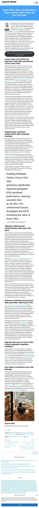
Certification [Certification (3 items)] (15, 484)
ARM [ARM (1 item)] (2, 480)
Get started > (8, 429)
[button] (37, 495)
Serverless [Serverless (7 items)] (29, 490)
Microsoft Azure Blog (28, 434)
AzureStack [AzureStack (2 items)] (4, 484)
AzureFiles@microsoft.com (12, 390)
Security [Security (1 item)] (19, 490)
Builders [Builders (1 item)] (9, 484)
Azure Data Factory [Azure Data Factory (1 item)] (9, 482)
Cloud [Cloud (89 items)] (20, 484)
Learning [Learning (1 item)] (34, 486)
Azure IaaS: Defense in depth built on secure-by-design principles (15, 464)
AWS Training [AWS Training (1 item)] (32, 480)
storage (19, 436)
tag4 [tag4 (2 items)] (12, 492)
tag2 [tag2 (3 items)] (5, 492)
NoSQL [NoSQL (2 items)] (31, 488)
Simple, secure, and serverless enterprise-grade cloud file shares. (19, 54)
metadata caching (9, 156)
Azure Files (14, 31)
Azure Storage (19, 28)
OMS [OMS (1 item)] (35, 488)
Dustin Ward (9, 2)
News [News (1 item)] (27, 488)
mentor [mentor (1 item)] (13, 488)
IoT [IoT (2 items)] (30, 486)
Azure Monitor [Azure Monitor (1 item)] (33, 482)
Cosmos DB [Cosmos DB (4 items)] (4, 486)
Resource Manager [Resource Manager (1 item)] (12, 490)
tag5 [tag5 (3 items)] (15, 492)
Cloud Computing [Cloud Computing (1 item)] (26, 484)
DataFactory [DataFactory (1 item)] (16, 486)
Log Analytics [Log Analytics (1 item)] (4, 488)
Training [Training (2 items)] (19, 492)
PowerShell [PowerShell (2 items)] (3, 490)
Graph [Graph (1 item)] (27, 486)
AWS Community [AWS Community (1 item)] (24, 480)
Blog (13, 436)
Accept (19, 504)
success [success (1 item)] (35, 490)
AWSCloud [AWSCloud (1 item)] (16, 480)
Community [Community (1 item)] (33, 484)
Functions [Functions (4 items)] (23, 486)
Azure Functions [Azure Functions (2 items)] (18, 482)
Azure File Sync (18, 385)
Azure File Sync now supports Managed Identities (16, 305)
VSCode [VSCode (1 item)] (23, 492)
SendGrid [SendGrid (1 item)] (24, 490)
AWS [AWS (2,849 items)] (6, 480)
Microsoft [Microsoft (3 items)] (18, 488)
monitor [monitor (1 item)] (23, 488)
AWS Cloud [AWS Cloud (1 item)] (10, 480)
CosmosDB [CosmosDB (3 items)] (10, 486)
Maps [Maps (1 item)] (9, 488)
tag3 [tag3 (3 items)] (9, 492)
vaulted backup (23, 322)
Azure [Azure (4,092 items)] (2, 482)
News (16, 436)
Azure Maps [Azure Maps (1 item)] (25, 482)
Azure (10, 436)
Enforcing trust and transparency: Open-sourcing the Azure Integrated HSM (17, 469)
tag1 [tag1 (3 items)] (2, 492)
